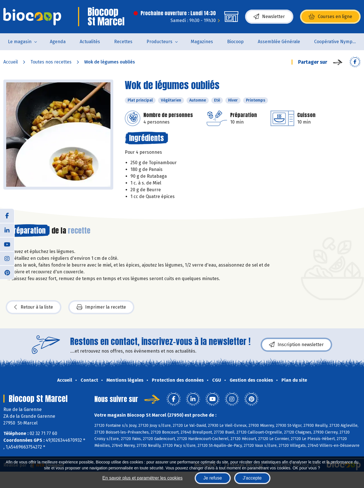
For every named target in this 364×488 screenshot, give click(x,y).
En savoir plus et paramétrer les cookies (142, 478)
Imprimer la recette (101, 307)
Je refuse (212, 478)
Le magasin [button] (20, 41)
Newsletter (269, 16)
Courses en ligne (330, 16)
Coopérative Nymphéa (337, 41)
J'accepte (252, 478)
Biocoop (235, 41)
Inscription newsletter (296, 345)
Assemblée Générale (279, 41)
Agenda (58, 41)
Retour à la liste (33, 307)
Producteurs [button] (159, 41)
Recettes (123, 41)
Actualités (90, 41)
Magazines (202, 41)
